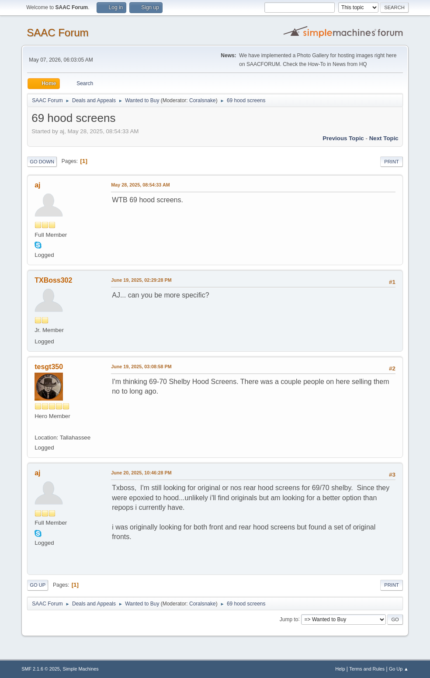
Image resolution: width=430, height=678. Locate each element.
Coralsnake (202, 100)
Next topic (384, 138)
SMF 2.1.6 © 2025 (40, 668)
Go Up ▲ (399, 668)
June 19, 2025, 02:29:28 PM (141, 280)
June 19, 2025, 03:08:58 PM (141, 366)
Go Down (42, 161)
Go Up (37, 585)
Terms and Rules (367, 668)
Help (340, 668)
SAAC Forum (57, 32)
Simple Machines (81, 668)
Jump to (289, 619)
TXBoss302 (53, 280)
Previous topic (343, 138)
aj (37, 185)
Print (391, 161)
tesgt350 (49, 366)
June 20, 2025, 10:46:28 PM (141, 472)
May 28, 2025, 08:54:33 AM (140, 184)
